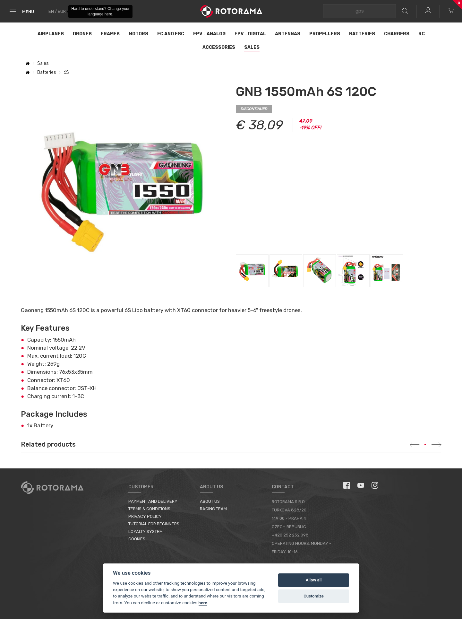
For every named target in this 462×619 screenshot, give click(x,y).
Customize (314, 596)
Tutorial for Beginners (153, 523)
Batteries (362, 34)
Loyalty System (145, 531)
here (203, 602)
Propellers (324, 34)
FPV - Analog (209, 34)
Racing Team (213, 508)
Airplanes (51, 34)
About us (210, 501)
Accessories (218, 47)
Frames (110, 34)
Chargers (396, 34)
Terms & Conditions (149, 508)
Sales (252, 47)
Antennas (287, 34)
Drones (82, 34)
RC (421, 34)
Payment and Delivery (152, 501)
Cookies (136, 538)
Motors (138, 34)
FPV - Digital (250, 34)
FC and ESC (170, 34)
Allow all (314, 580)
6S (66, 72)
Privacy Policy (145, 516)
